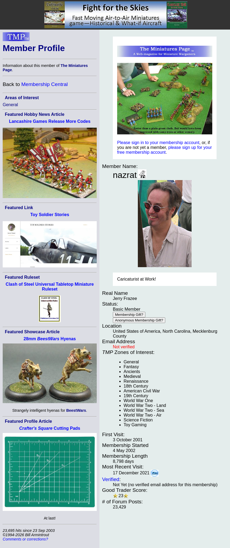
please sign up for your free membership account (164, 150)
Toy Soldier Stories (49, 214)
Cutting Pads (49, 428)
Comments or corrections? (25, 539)
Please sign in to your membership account (158, 142)
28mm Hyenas (50, 338)
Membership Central (44, 84)
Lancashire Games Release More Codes (49, 121)
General (10, 104)
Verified (110, 479)
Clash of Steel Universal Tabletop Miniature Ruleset (50, 286)
